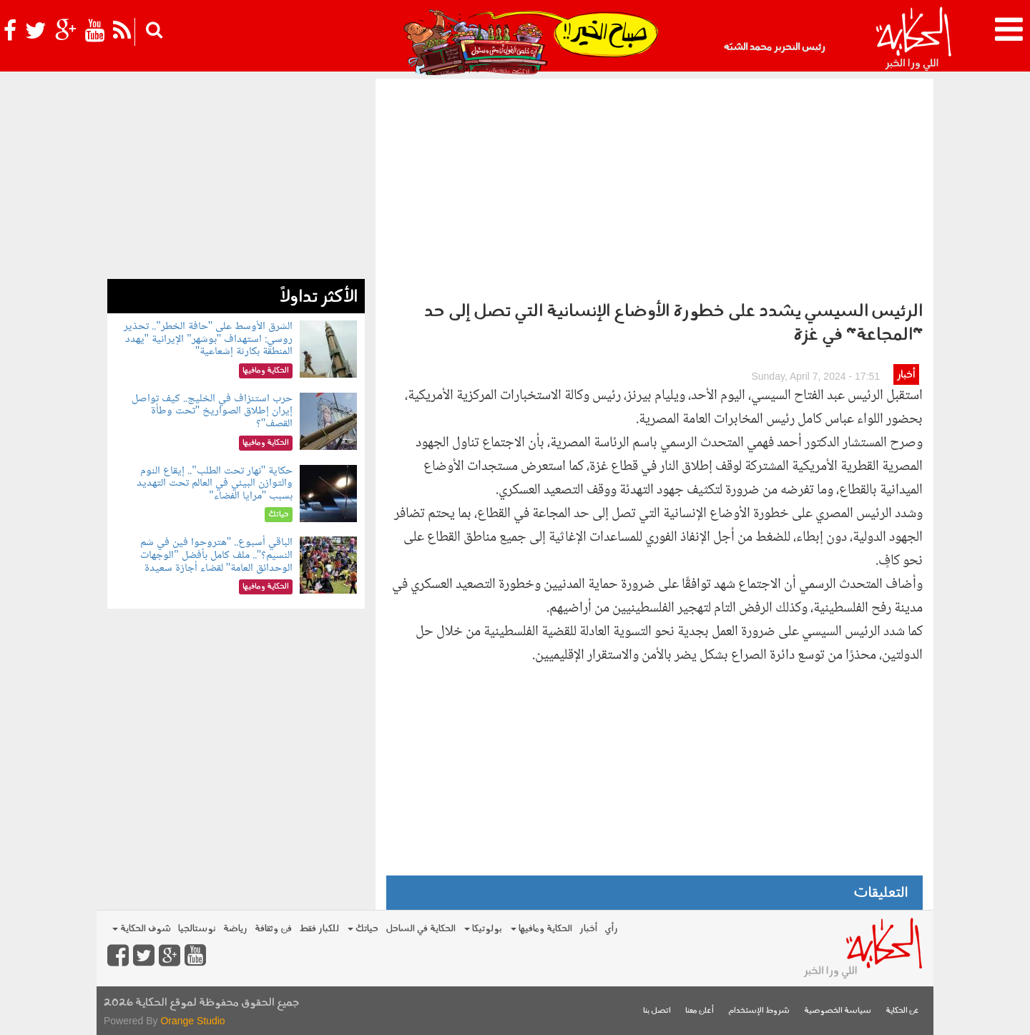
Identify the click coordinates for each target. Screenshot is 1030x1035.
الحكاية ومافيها (541, 929)
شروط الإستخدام (759, 1011)
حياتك (363, 929)
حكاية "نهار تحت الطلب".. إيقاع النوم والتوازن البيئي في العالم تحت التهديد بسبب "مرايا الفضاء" (215, 483)
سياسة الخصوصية (837, 1011)
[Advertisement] (654, 186)
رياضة (235, 929)
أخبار (906, 375)
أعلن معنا (699, 1011)
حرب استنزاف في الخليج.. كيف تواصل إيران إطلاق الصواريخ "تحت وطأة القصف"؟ (212, 411)
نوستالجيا (197, 929)
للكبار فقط (319, 929)
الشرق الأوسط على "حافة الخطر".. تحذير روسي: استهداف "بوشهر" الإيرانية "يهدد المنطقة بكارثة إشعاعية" (208, 339)
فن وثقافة (273, 929)
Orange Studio (192, 1020)
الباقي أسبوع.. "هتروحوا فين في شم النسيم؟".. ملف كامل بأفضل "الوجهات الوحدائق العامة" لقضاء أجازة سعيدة (216, 555)
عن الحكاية (902, 1011)
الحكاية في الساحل (421, 929)
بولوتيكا (483, 929)
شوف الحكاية (141, 929)
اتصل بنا (657, 1011)
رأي (611, 929)
